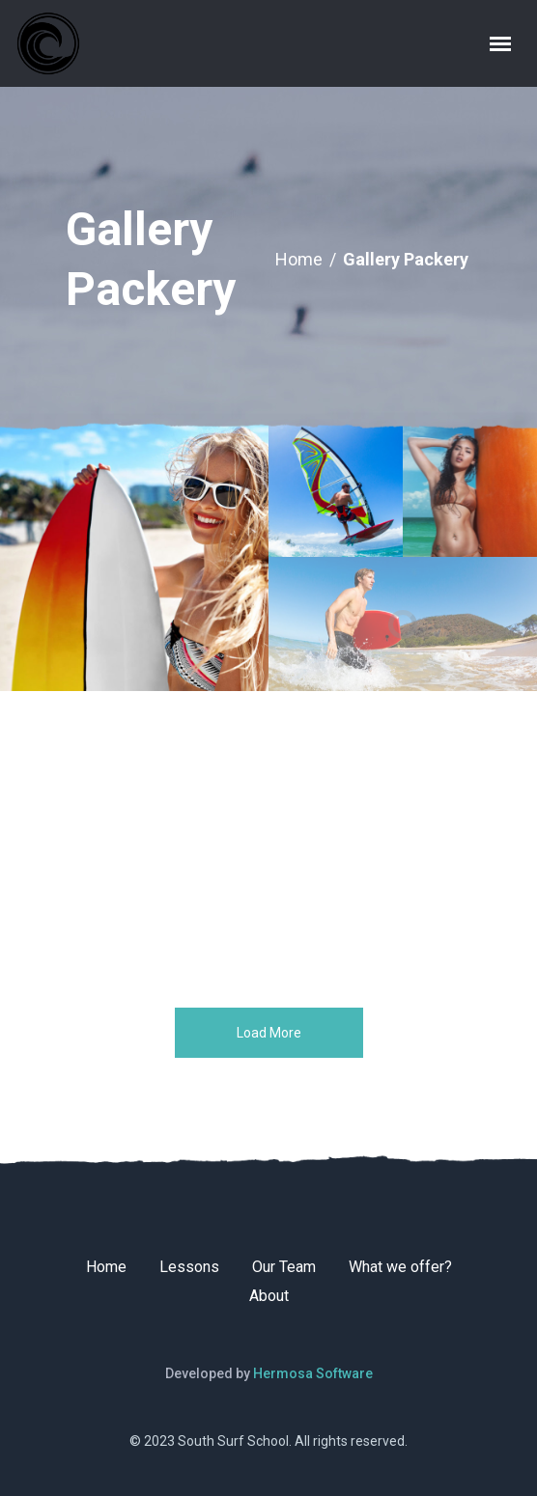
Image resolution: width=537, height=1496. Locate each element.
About (269, 1296)
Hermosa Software (313, 1373)
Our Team (284, 1267)
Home (299, 259)
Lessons (189, 1267)
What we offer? (400, 1267)
